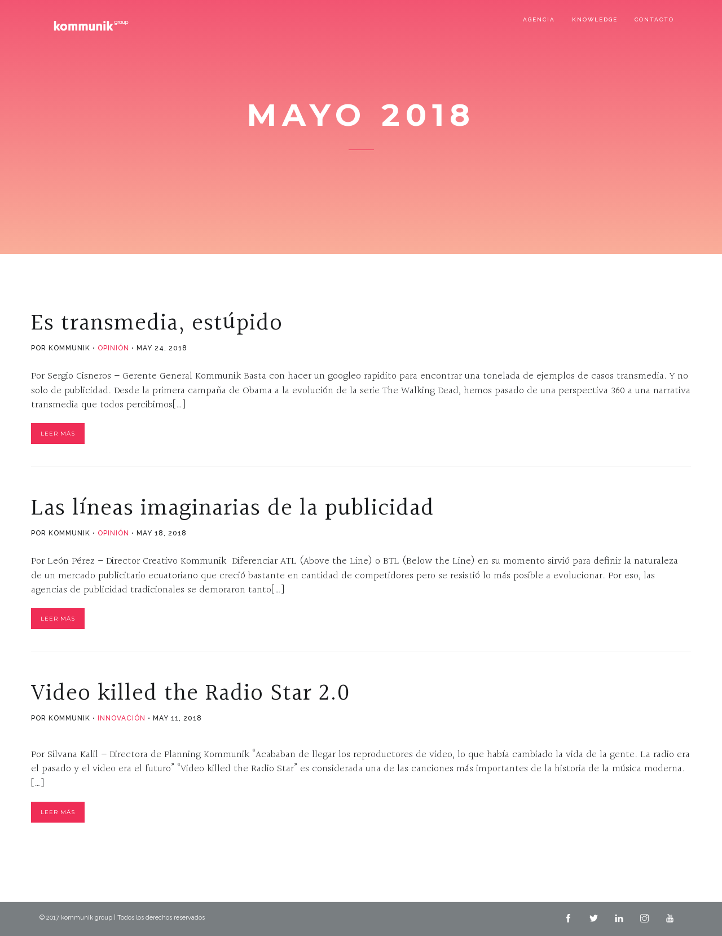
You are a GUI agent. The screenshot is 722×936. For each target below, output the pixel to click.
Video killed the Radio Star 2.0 (190, 693)
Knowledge (595, 19)
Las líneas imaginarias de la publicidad (232, 508)
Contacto (654, 19)
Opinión (113, 348)
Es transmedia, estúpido (157, 323)
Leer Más (58, 433)
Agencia (539, 19)
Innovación (122, 718)
